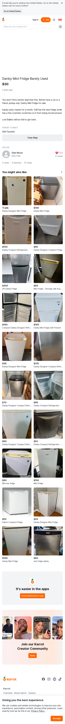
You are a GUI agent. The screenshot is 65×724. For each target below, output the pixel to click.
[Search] (60, 27)
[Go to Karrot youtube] (54, 679)
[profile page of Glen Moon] (6, 154)
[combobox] (30, 26)
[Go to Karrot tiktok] (60, 679)
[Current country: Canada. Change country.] (60, 20)
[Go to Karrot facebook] (43, 679)
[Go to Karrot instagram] (49, 679)
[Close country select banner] (62, 3)
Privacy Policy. (38, 711)
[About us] (53, 19)
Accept (57, 718)
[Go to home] (3, 20)
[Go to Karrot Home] (9, 679)
